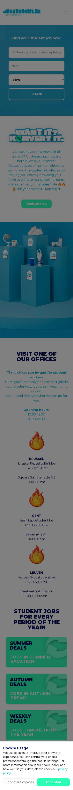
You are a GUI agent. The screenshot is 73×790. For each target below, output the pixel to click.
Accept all (53, 782)
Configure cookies (19, 782)
